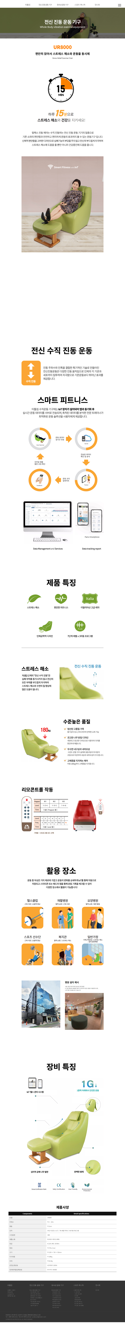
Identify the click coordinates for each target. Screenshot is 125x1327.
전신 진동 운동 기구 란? (34, 1292)
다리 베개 (76, 1296)
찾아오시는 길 (11, 1296)
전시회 (97, 4)
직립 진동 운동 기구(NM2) (35, 1301)
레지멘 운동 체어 (77, 1299)
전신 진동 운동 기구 (45, 4)
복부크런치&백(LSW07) (56, 1305)
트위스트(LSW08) (55, 1307)
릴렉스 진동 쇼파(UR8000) (35, 1294)
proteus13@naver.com (39, 1317)
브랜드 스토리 (11, 1290)
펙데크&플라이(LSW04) (56, 1299)
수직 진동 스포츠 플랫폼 (79, 1305)
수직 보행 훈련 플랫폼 (34, 1303)
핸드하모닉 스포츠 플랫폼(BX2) (36, 1297)
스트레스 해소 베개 (78, 1294)
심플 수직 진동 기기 (34, 1305)
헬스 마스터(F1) (33, 1299)
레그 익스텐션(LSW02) (56, 1296)
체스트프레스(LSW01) (56, 1294)
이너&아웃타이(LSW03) (56, 1297)
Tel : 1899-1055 (10, 1317)
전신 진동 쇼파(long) (78, 1301)
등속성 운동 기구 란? (56, 1292)
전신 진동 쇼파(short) (78, 1303)
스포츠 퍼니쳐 (79, 4)
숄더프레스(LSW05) (56, 1301)
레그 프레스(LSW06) (56, 1303)
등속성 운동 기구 (62, 4)
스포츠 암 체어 (77, 1297)
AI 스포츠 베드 (77, 1292)
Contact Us (11, 1294)
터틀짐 (27, 4)
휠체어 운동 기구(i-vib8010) (35, 1296)
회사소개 (10, 1292)
